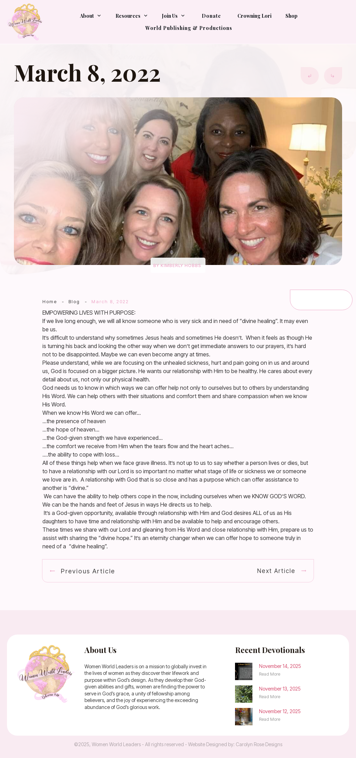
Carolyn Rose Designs (259, 744)
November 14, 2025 (280, 666)
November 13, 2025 (280, 689)
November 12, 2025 (280, 711)
